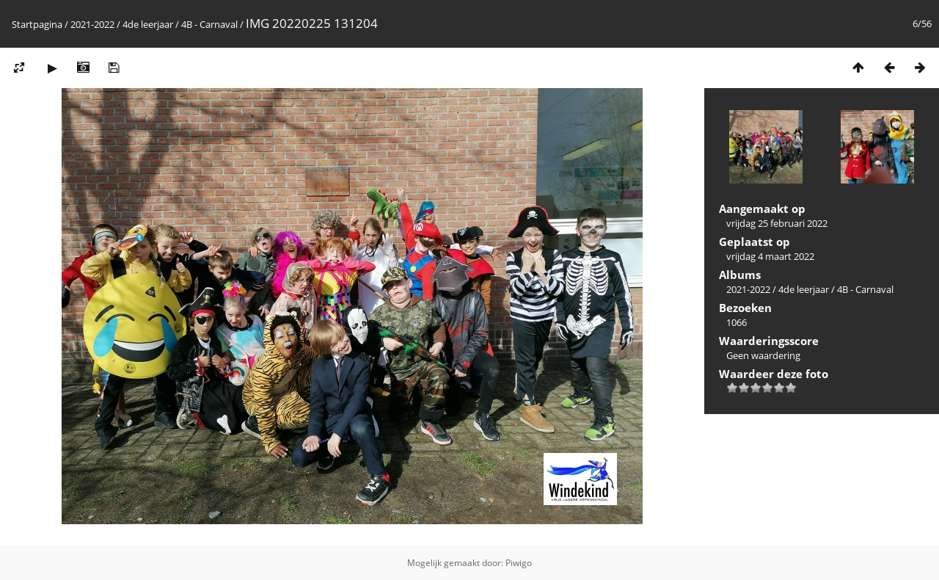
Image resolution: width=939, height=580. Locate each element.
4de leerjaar (148, 24)
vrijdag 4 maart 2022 (770, 256)
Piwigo (518, 563)
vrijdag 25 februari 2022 (776, 223)
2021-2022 (92, 24)
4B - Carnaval (209, 24)
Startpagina (37, 24)
